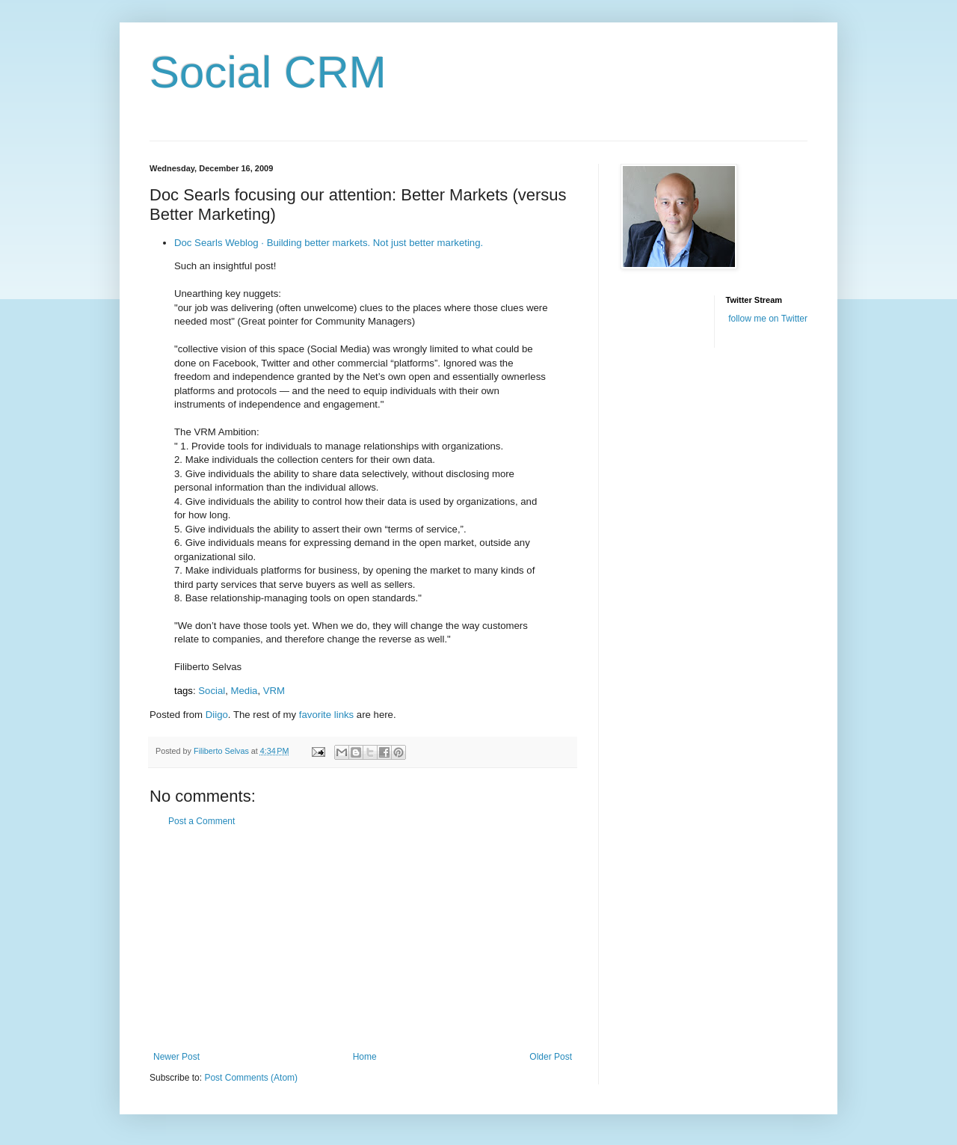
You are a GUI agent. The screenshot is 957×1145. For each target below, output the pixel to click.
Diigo (217, 714)
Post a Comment (201, 821)
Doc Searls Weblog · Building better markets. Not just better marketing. (328, 242)
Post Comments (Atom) (251, 1077)
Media (244, 690)
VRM (274, 690)
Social (211, 690)
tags (183, 690)
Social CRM (268, 72)
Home (365, 1057)
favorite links (326, 714)
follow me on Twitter (767, 318)
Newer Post (176, 1057)
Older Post (550, 1057)
